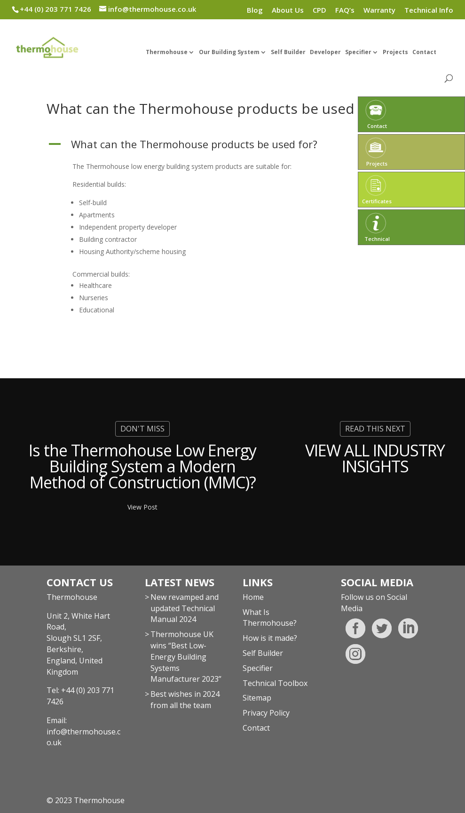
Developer (325, 52)
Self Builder (288, 52)
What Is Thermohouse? (270, 618)
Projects (395, 52)
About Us (288, 11)
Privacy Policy (266, 713)
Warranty (379, 11)
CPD (319, 11)
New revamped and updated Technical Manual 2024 (184, 608)
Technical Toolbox (275, 683)
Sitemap (257, 698)
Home (253, 597)
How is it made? (270, 638)
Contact (424, 52)
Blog (255, 11)
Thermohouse (167, 52)
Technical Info (428, 11)
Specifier (358, 52)
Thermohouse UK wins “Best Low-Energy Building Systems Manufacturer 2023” (185, 656)
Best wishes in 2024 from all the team (185, 699)
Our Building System (229, 52)
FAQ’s (345, 11)
